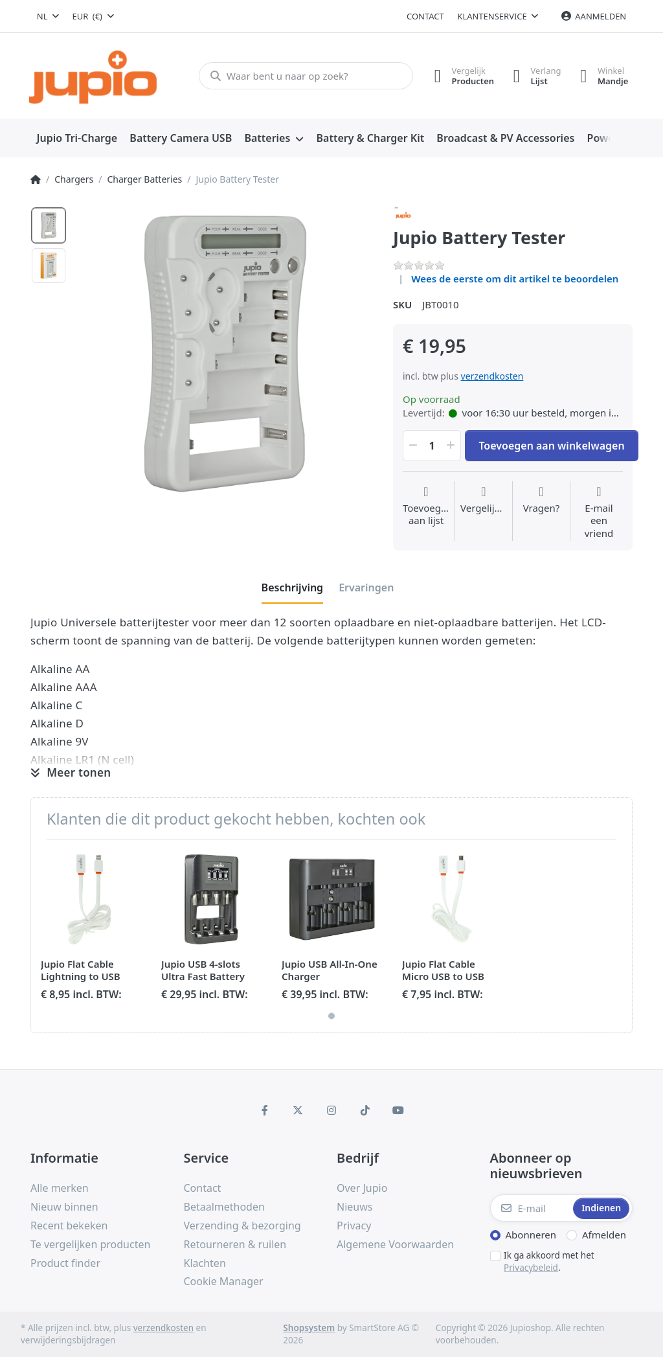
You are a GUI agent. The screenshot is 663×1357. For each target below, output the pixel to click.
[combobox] (47, 16)
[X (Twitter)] (298, 1110)
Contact (425, 16)
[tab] (293, 587)
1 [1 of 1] (331, 1015)
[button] (411, 445)
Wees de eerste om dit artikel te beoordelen (514, 278)
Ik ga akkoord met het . (549, 1261)
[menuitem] (77, 139)
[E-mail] (530, 1208)
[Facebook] (265, 1110)
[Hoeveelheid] (432, 445)
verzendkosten (492, 376)
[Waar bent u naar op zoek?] (305, 75)
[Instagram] (331, 1110)
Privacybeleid (531, 1267)
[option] (48, 225)
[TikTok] (365, 1110)
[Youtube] (398, 1110)
